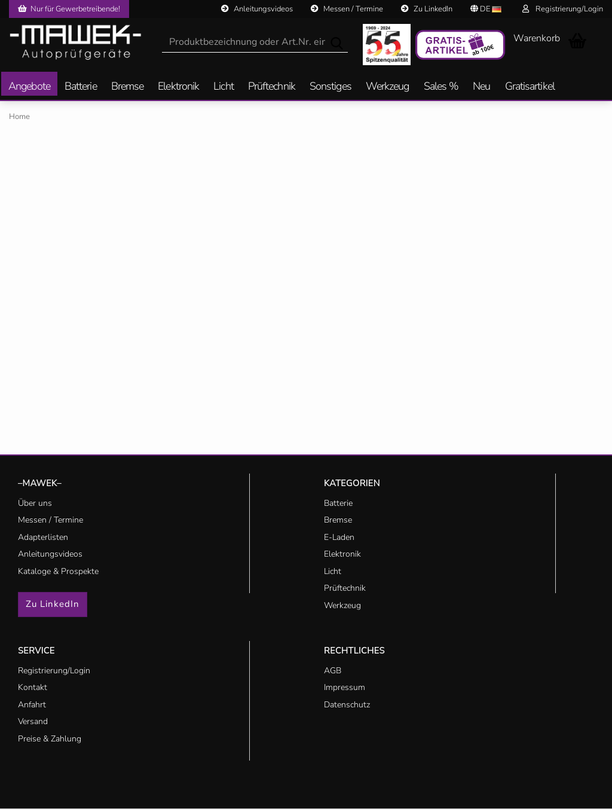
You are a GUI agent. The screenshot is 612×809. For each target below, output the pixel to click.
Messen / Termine (347, 9)
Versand (33, 721)
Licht (223, 87)
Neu (481, 87)
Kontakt (32, 687)
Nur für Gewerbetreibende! (69, 9)
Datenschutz (347, 704)
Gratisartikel (530, 87)
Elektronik (178, 87)
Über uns (35, 503)
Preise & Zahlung (49, 738)
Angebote (29, 87)
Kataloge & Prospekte (58, 571)
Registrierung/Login (562, 9)
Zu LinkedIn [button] (52, 604)
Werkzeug (387, 87)
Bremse (127, 87)
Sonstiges (330, 87)
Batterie (81, 87)
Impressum (344, 687)
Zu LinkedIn (426, 9)
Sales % (441, 87)
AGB (332, 670)
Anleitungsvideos (257, 9)
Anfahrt (32, 704)
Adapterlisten (43, 537)
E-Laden (339, 537)
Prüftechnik (271, 87)
